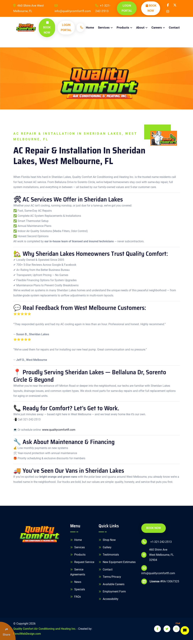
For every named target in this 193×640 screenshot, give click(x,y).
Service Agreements (77, 572)
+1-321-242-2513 (103, 8)
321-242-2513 (32, 419)
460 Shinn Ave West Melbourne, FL (28, 8)
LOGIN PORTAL (127, 8)
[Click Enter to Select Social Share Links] (8, 631)
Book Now (151, 8)
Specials (77, 589)
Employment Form (112, 591)
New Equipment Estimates (117, 562)
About (140, 27)
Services (104, 27)
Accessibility (108, 599)
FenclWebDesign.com (27, 633)
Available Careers (111, 584)
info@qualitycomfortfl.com (73, 8)
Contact (174, 27)
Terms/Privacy (110, 576)
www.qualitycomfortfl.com (58, 429)
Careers (156, 27)
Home (90, 27)
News (75, 582)
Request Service (82, 562)
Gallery (105, 547)
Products (123, 27)
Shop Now (107, 540)
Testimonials (109, 554)
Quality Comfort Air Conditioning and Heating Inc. (44, 628)
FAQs (75, 596)
